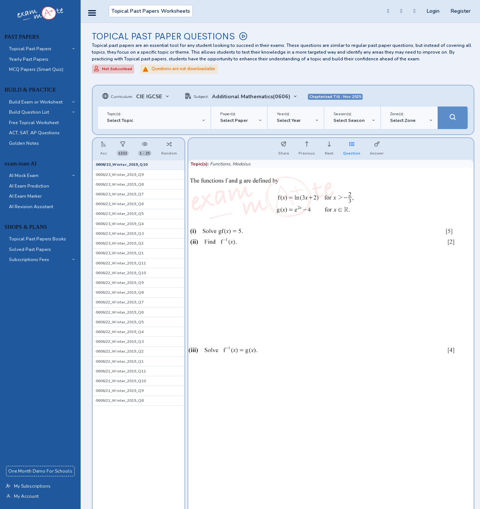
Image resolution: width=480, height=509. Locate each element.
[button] (40, 49)
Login (433, 11)
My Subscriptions (28, 486)
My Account (22, 496)
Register (461, 11)
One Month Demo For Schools (40, 471)
